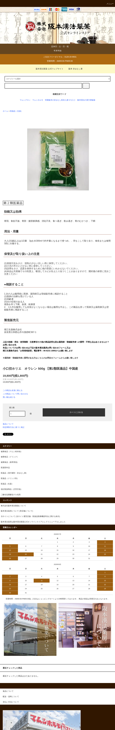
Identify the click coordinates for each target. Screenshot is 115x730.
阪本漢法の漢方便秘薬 (86, 100)
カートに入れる (74, 412)
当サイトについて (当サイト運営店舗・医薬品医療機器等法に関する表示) (30, 516)
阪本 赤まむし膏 (74, 69)
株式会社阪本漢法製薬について (13, 506)
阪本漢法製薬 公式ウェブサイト (47, 69)
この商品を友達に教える (13, 390)
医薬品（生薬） (16, 111)
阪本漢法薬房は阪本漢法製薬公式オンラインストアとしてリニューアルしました (33, 522)
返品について (8, 424)
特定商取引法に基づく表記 (13, 427)
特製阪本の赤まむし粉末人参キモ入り (60, 100)
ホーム (5, 111)
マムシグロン (25, 100)
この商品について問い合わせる (15, 394)
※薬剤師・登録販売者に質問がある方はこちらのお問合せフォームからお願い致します (40, 358)
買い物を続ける (9, 397)
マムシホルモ (37, 100)
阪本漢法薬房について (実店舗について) (17, 511)
